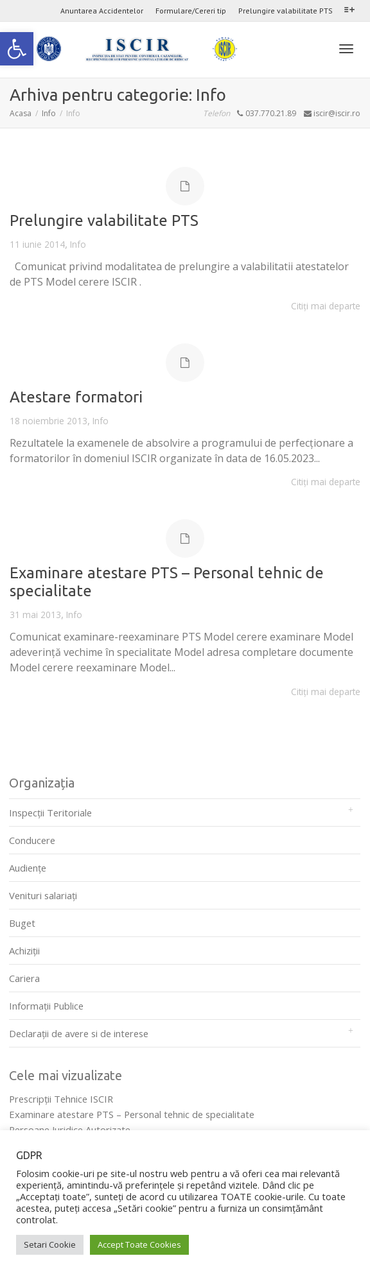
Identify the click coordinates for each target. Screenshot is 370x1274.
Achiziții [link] (24, 950)
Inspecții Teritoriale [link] (50, 812)
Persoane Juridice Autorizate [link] (69, 1129)
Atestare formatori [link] (76, 397)
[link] (16, 48)
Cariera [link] (24, 978)
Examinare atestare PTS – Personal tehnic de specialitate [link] (131, 1114)
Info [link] (78, 244)
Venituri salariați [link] (43, 895)
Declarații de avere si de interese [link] (78, 1033)
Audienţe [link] (27, 867)
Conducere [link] (32, 840)
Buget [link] (22, 923)
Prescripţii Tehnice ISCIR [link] (61, 1098)
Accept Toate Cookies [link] (139, 1244)
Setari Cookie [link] (50, 1244)
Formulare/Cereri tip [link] (190, 10)
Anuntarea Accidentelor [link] (101, 10)
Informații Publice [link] (46, 1005)
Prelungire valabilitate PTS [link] (285, 10)
